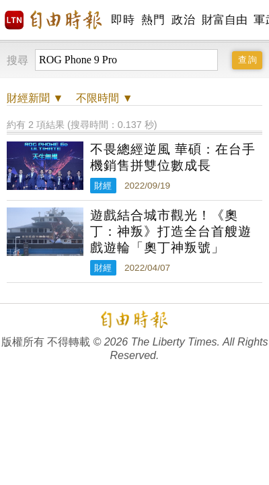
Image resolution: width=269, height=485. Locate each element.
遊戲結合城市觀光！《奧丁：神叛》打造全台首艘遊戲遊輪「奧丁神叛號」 (171, 231)
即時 (122, 19)
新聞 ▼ (35, 98)
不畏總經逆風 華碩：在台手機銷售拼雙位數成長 (173, 157)
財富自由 (224, 19)
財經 (103, 186)
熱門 (153, 19)
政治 (183, 19)
